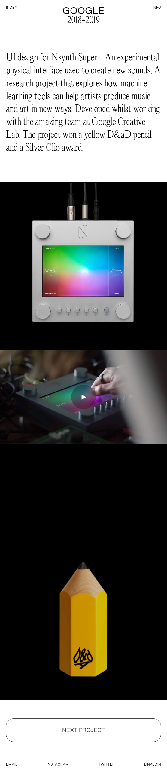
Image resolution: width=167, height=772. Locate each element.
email (11, 764)
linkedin (152, 764)
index (11, 7)
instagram (58, 764)
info (157, 7)
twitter (106, 764)
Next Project (83, 730)
